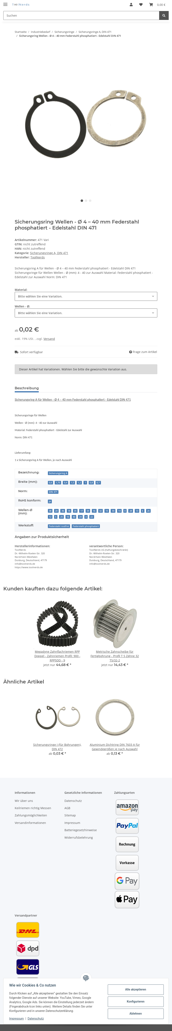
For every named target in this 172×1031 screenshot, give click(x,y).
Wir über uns (24, 801)
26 (148, 510)
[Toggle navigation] (5, 2)
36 (63, 510)
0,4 (65, 482)
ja (50, 501)
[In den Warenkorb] (18, 47)
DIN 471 (53, 491)
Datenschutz (73, 801)
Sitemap (70, 815)
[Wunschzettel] (141, 4)
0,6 (50, 482)
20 (56, 510)
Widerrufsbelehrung (78, 837)
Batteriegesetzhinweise (80, 830)
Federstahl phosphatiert (86, 526)
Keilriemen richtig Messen (33, 808)
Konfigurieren (134, 1001)
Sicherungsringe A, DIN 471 (49, 253)
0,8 (91, 482)
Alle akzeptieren (134, 989)
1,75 (58, 482)
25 (61, 516)
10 (68, 516)
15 (106, 510)
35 (75, 510)
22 (91, 516)
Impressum (72, 823)
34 (88, 510)
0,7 (98, 482)
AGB (67, 808)
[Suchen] (81, 15)
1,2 (79, 482)
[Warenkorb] (157, 4)
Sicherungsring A (58, 473)
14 (119, 510)
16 (94, 510)
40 (74, 516)
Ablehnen (134, 1013)
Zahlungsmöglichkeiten (31, 815)
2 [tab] (86, 200)
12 (50, 516)
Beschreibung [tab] (27, 388)
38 (50, 510)
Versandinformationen (30, 823)
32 (100, 510)
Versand (49, 339)
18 (69, 510)
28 (131, 510)
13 (137, 510)
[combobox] (86, 296)
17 (81, 510)
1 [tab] (82, 200)
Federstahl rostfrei (59, 526)
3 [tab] (90, 200)
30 (113, 510)
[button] (131, 4)
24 (80, 516)
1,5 (72, 482)
